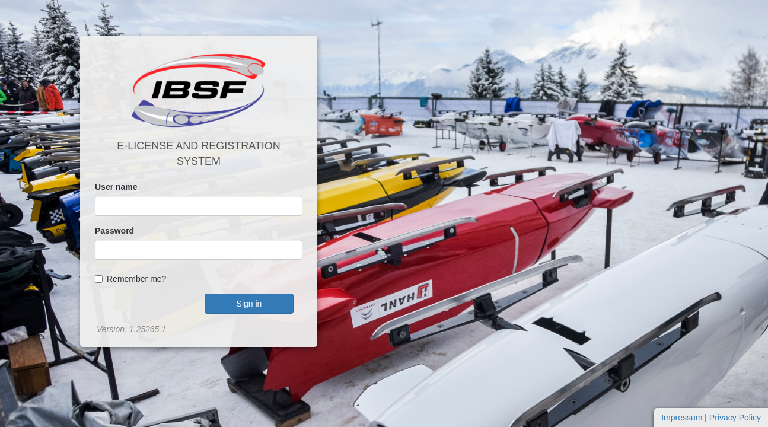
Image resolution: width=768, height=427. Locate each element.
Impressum (681, 417)
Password (114, 230)
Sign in (249, 303)
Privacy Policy (735, 417)
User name (116, 187)
